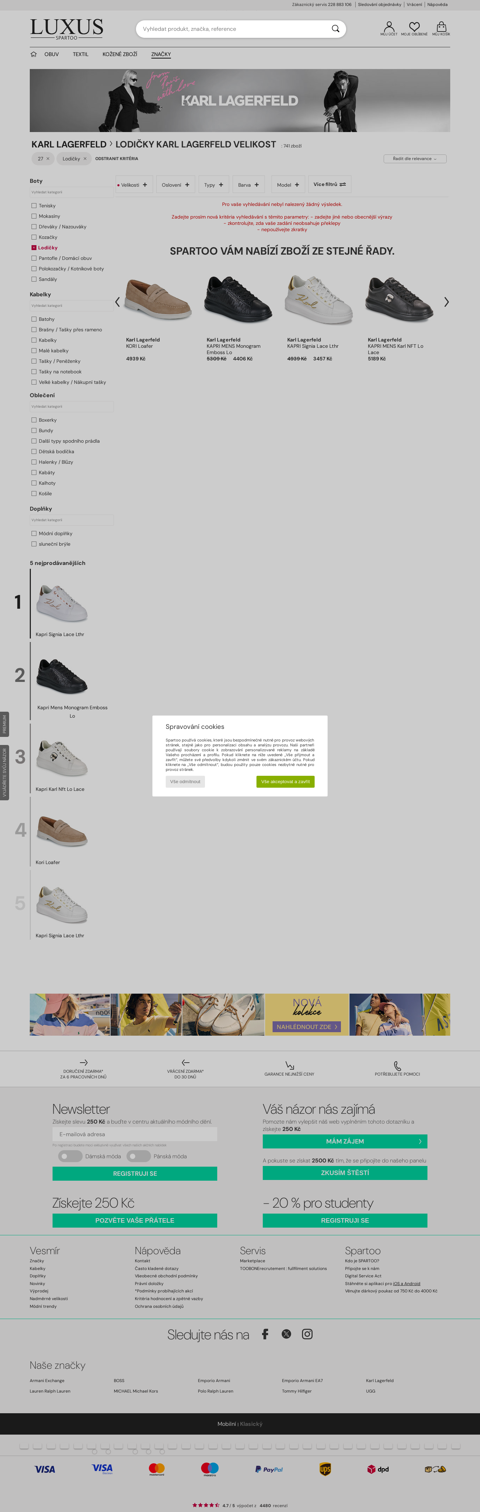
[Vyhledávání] (336, 29)
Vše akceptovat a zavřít (285, 781)
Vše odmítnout (185, 781)
